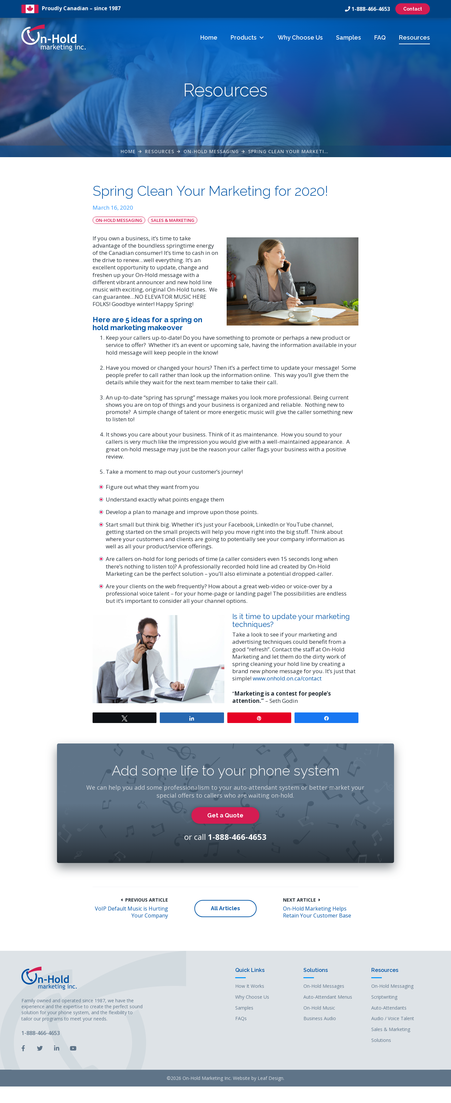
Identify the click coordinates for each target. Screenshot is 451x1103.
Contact (412, 9)
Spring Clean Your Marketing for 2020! (303, 151)
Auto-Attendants (389, 1008)
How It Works (249, 986)
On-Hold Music (319, 1008)
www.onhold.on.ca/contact (287, 678)
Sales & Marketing (172, 220)
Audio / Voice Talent (392, 1018)
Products (248, 37)
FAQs (241, 1018)
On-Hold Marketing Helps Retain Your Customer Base (317, 912)
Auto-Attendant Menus (327, 997)
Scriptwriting (384, 997)
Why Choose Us (300, 37)
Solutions (315, 970)
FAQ (380, 37)
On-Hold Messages (323, 986)
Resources (414, 37)
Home (208, 37)
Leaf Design (270, 1078)
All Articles (225, 908)
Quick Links (250, 970)
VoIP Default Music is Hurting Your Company (131, 912)
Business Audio (319, 1018)
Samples (348, 37)
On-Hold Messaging (211, 151)
